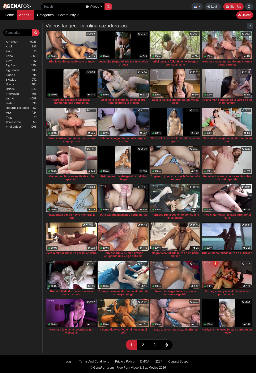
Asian (21, 51)
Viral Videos (21, 127)
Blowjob (21, 80)
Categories (45, 15)
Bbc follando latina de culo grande (71, 61)
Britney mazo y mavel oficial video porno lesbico (227, 293)
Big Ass (21, 65)
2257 (158, 361)
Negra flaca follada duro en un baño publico (175, 254)
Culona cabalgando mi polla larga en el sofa (123, 140)
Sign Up (233, 6)
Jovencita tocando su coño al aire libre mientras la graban (123, 101)
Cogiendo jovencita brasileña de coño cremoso (175, 178)
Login (213, 6)
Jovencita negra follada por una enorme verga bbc (175, 293)
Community (68, 15)
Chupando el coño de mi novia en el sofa (123, 331)
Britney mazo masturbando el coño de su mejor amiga (123, 293)
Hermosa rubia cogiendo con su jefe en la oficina (175, 216)
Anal (21, 47)
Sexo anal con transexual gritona (175, 329)
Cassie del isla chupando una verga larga (175, 101)
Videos (25, 15)
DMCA (144, 361)
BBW (21, 61)
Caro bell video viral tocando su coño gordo (175, 140)
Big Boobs (21, 70)
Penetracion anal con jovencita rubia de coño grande (227, 178)
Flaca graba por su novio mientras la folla (71, 216)
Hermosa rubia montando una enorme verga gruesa (71, 140)
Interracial (21, 94)
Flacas (21, 89)
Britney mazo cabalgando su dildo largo (123, 178)
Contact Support (179, 361)
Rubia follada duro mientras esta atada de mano (71, 293)
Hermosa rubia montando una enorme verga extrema (227, 63)
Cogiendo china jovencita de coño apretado (71, 178)
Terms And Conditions (94, 361)
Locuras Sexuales (21, 108)
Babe (21, 56)
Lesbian (21, 103)
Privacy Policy (124, 361)
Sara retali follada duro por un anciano (71, 253)
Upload (244, 15)
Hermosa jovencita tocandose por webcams (71, 331)
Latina (21, 99)
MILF (21, 113)
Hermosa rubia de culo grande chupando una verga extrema (123, 254)
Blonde (21, 75)
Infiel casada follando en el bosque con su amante (175, 63)
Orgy (21, 117)
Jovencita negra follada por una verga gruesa (123, 63)
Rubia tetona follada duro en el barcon (227, 253)
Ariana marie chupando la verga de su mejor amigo (227, 101)
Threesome (21, 122)
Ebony (21, 84)
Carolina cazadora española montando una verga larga (71, 101)
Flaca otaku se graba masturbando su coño (227, 140)
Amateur (21, 42)
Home (9, 15)
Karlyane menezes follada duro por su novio (227, 331)
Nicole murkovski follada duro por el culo (227, 216)
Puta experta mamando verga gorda (123, 214)
